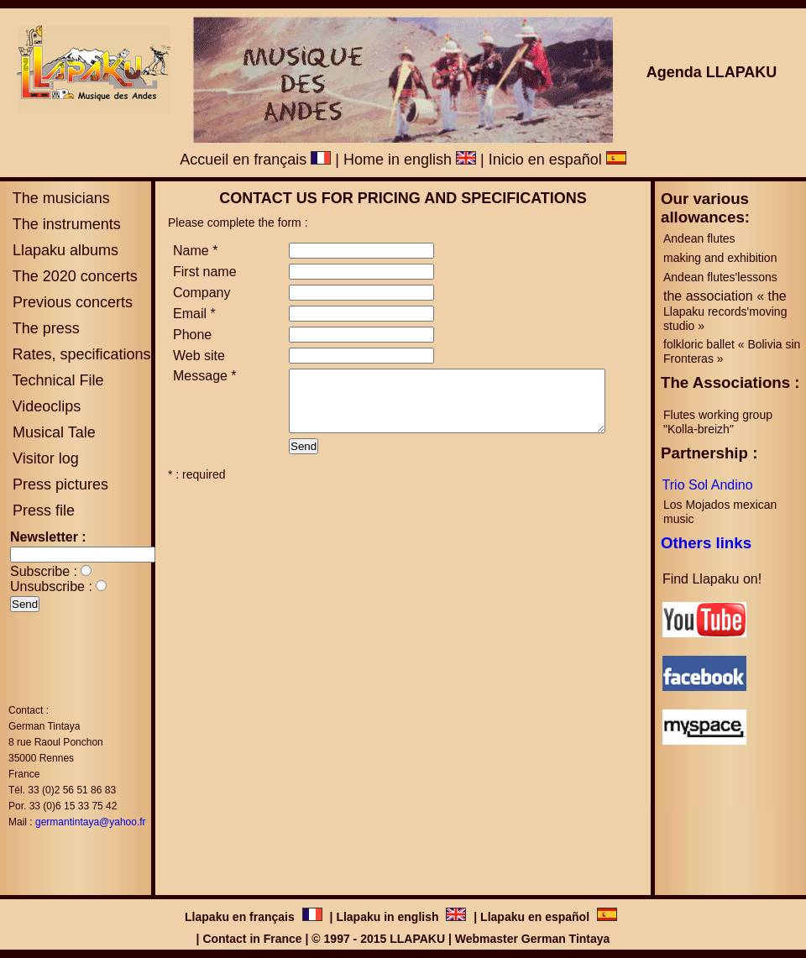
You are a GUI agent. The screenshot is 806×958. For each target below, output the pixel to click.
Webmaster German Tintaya (532, 938)
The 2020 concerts (75, 276)
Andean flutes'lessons (720, 277)
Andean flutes (699, 238)
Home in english (409, 159)
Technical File (57, 380)
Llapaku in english (387, 917)
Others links (706, 543)
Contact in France (251, 938)
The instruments (64, 224)
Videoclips (46, 406)
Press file (44, 510)
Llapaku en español (534, 917)
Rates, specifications (81, 354)
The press (44, 328)
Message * (205, 376)
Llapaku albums (63, 250)
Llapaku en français (241, 917)
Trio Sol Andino (707, 485)
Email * (194, 313)
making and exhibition (720, 257)
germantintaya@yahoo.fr (90, 822)
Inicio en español (557, 159)
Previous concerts (70, 302)
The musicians (59, 198)
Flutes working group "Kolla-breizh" (719, 422)
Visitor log (43, 458)
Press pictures (58, 484)
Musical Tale (54, 432)
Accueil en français (255, 159)
